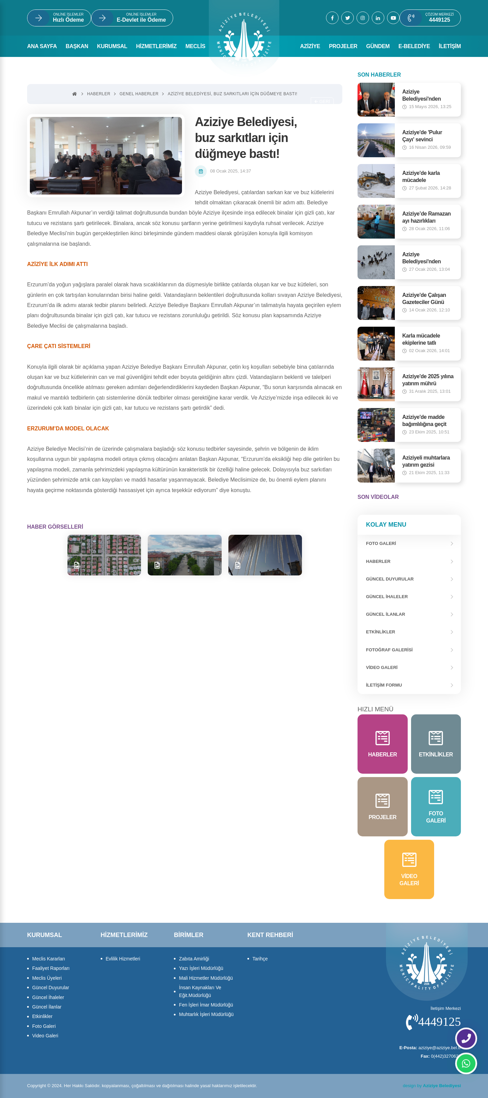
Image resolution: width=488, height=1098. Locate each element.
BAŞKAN (77, 46)
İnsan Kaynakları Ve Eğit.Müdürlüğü (200, 991)
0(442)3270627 (441, 1056)
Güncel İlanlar (385, 614)
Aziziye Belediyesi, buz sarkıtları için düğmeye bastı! (232, 94)
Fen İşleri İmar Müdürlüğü (206, 1005)
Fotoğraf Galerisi (389, 649)
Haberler (378, 561)
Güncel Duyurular (390, 579)
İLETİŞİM (450, 46)
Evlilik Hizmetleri (123, 958)
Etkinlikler (380, 631)
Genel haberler (139, 94)
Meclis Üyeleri (47, 978)
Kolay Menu (386, 524)
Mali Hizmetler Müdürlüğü (206, 978)
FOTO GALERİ (381, 543)
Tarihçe (260, 958)
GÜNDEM (378, 46)
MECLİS (195, 46)
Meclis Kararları (48, 958)
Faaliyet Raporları (51, 968)
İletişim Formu (384, 685)
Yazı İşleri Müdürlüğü (201, 968)
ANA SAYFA (42, 46)
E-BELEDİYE (414, 46)
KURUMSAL (112, 46)
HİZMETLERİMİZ (156, 46)
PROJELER (343, 46)
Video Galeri (382, 667)
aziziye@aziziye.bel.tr (430, 1047)
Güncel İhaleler (387, 596)
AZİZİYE (310, 46)
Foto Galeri (44, 1026)
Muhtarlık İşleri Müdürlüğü (206, 1014)
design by (432, 1085)
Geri (322, 101)
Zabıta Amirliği (194, 958)
